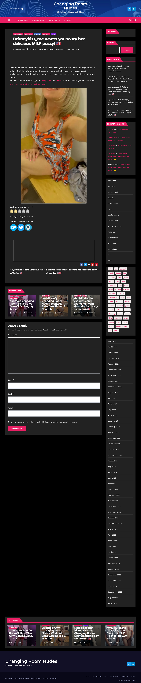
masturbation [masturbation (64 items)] (113, 297)
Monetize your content (127, 680)
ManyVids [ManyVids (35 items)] (112, 293)
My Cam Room (21, 20)
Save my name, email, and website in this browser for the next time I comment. (43, 422)
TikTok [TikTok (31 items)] (125, 322)
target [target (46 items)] (126, 318)
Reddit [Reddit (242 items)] (111, 310)
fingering (50, 49)
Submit (67, 20)
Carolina (28, 313)
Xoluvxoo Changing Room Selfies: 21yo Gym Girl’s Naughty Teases (22, 305)
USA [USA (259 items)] (110, 330)
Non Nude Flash (115, 226)
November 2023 (114, 512)
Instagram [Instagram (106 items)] (112, 285)
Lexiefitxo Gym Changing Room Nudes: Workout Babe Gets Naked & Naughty (53, 304)
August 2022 (113, 598)
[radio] (12, 211)
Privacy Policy (114, 676)
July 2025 (112, 398)
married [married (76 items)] (121, 293)
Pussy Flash (28, 34)
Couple (111, 198)
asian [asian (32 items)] (110, 269)
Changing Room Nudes (70, 5)
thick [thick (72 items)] (118, 322)
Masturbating (18, 34)
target (73, 49)
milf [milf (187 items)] (122, 297)
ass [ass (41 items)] (116, 269)
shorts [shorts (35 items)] (120, 314)
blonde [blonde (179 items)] (111, 273)
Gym (110, 209)
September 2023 (115, 524)
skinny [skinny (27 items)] (127, 314)
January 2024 (113, 501)
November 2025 (114, 375)
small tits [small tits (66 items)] (117, 318)
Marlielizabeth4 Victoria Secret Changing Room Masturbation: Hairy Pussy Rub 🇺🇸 (86, 304)
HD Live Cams (38, 20)
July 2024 (112, 467)
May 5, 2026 (80, 313)
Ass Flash (112, 181)
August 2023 (113, 529)
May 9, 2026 (48, 313)
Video (53, 34)
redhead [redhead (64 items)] (119, 310)
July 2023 (112, 535)
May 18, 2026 (16, 313)
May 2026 (112, 341)
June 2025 (112, 404)
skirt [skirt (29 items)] (110, 318)
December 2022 (114, 575)
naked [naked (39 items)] (111, 302)
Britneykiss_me (40, 49)
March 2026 (113, 353)
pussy (67, 49)
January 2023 (113, 569)
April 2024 (112, 484)
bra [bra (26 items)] (124, 273)
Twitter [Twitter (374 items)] (111, 326)
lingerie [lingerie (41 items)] (118, 289)
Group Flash (113, 204)
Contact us (54, 20)
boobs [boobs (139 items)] (118, 273)
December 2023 (114, 506)
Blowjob (111, 186)
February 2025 (114, 427)
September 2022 (115, 592)
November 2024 (114, 444)
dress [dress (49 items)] (126, 277)
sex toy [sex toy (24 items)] (127, 310)
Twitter (59, 80)
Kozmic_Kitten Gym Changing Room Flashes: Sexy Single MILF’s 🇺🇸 (120, 112)
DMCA (106, 676)
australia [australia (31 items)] (123, 269)
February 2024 (114, 495)
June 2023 (112, 541)
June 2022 (112, 603)
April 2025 (112, 415)
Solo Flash (46, 34)
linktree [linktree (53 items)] (126, 289)
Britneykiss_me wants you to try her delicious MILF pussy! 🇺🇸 (49, 41)
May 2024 (112, 478)
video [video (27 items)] (116, 330)
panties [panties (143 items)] (127, 302)
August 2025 (113, 392)
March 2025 (113, 421)
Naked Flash (113, 221)
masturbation (60, 49)
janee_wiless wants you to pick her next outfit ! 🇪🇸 (119, 156)
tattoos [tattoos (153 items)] (111, 322)
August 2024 (113, 461)
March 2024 (113, 489)
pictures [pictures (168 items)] (112, 306)
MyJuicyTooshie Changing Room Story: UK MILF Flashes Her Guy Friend (120, 102)
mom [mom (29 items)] (128, 297)
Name (11, 380)
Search (110, 43)
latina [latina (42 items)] (111, 289)
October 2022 (113, 586)
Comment (12, 335)
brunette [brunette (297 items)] (112, 277)
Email (11, 394)
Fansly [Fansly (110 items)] (111, 281)
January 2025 (113, 432)
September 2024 (115, 455)
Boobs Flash (113, 192)
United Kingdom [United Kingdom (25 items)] (122, 326)
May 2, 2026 (113, 642)
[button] (130, 20)
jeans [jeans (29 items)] (126, 285)
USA (77, 49)
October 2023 (113, 518)
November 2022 (114, 581)
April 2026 (112, 347)
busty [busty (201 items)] (119, 277)
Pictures (111, 232)
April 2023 (112, 552)
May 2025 (112, 410)
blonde (31, 49)
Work (110, 260)
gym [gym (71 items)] (117, 281)
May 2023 (112, 546)
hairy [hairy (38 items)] (123, 281)
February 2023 (114, 563)
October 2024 (113, 449)
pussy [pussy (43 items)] (127, 306)
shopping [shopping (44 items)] (112, 314)
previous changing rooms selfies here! (28, 84)
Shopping (37, 34)
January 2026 (113, 364)
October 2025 (113, 381)
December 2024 (114, 438)
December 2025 (114, 370)
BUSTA (110, 130)
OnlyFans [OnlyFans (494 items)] (119, 302)
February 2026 (114, 358)
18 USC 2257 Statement (94, 676)
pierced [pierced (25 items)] (120, 306)
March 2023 (113, 558)
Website (11, 408)
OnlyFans (46, 80)
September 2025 (115, 387)
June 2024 (112, 472)
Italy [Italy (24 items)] (120, 285)
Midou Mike (112, 138)
